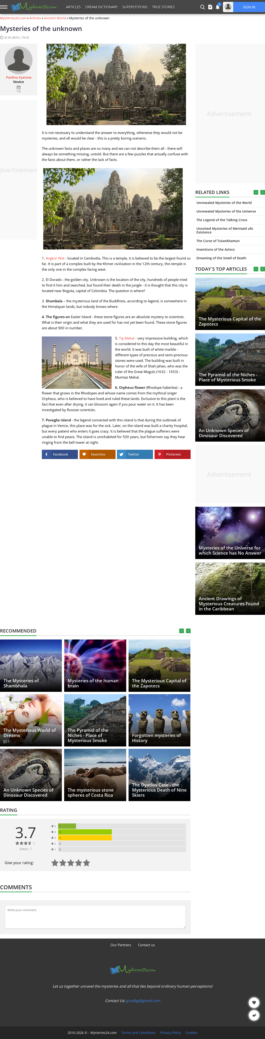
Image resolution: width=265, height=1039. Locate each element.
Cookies (192, 1032)
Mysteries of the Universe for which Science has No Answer (230, 550)
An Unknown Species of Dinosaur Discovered (224, 433)
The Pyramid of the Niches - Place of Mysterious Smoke (228, 377)
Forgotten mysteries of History (156, 737)
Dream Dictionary (101, 7)
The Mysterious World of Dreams (29, 732)
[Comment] (95, 917)
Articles (73, 7)
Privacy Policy (170, 1032)
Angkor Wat (55, 258)
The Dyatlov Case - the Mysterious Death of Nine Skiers (159, 790)
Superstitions (134, 7)
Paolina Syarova (18, 77)
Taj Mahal (126, 338)
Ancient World (55, 18)
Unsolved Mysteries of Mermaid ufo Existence (224, 230)
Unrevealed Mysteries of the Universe (226, 211)
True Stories (163, 7)
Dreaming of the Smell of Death (221, 258)
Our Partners (120, 944)
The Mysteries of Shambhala (21, 683)
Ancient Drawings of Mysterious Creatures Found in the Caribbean (229, 604)
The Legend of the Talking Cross (221, 220)
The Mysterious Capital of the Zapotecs (230, 321)
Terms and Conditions (138, 1032)
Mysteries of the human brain (93, 683)
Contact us (146, 944)
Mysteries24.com (13, 18)
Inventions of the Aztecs (215, 249)
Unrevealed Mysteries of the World (224, 202)
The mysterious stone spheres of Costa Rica (91, 792)
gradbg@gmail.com (143, 1000)
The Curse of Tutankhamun (218, 241)
